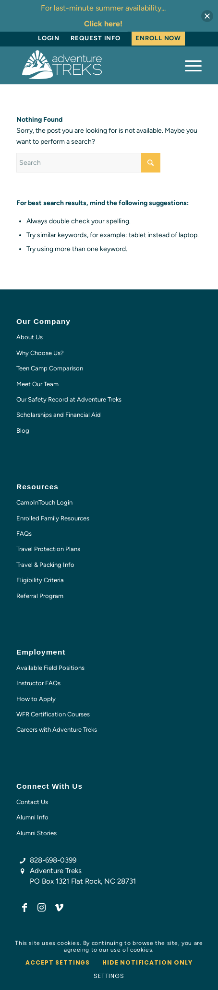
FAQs (24, 533)
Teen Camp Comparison (49, 368)
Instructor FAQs (38, 683)
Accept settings (57, 962)
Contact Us (32, 802)
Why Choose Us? (40, 353)
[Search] (88, 163)
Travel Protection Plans (48, 549)
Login (49, 38)
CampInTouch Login (44, 502)
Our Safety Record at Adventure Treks (68, 399)
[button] (207, 16)
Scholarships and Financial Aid (58, 414)
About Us (29, 337)
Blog (22, 430)
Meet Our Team (37, 384)
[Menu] (188, 65)
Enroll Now (158, 38)
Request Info (96, 38)
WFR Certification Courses (53, 714)
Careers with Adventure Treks (56, 729)
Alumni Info (32, 817)
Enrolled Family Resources (52, 518)
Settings (109, 976)
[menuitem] (49, 38)
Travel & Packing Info (45, 564)
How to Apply (36, 698)
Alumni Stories (36, 833)
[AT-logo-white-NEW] (90, 65)
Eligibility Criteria (40, 580)
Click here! (103, 23)
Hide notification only (147, 962)
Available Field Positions (50, 667)
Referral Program (39, 595)
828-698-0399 (53, 860)
